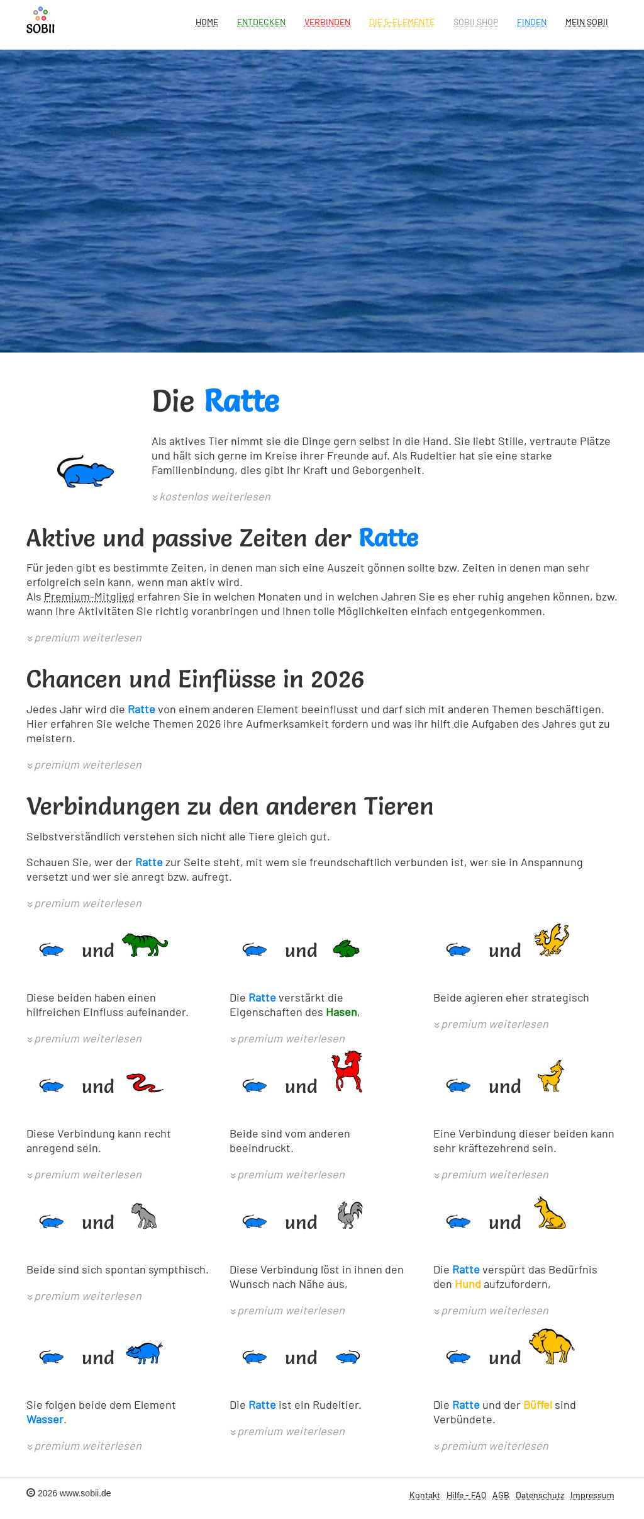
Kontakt (424, 1494)
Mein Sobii (586, 21)
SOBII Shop (475, 21)
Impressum (592, 1494)
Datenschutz (540, 1494)
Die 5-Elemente (402, 21)
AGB (500, 1494)
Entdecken (261, 21)
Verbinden (327, 21)
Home (207, 21)
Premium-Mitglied (89, 596)
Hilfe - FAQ (466, 1494)
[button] (211, 497)
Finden (532, 21)
